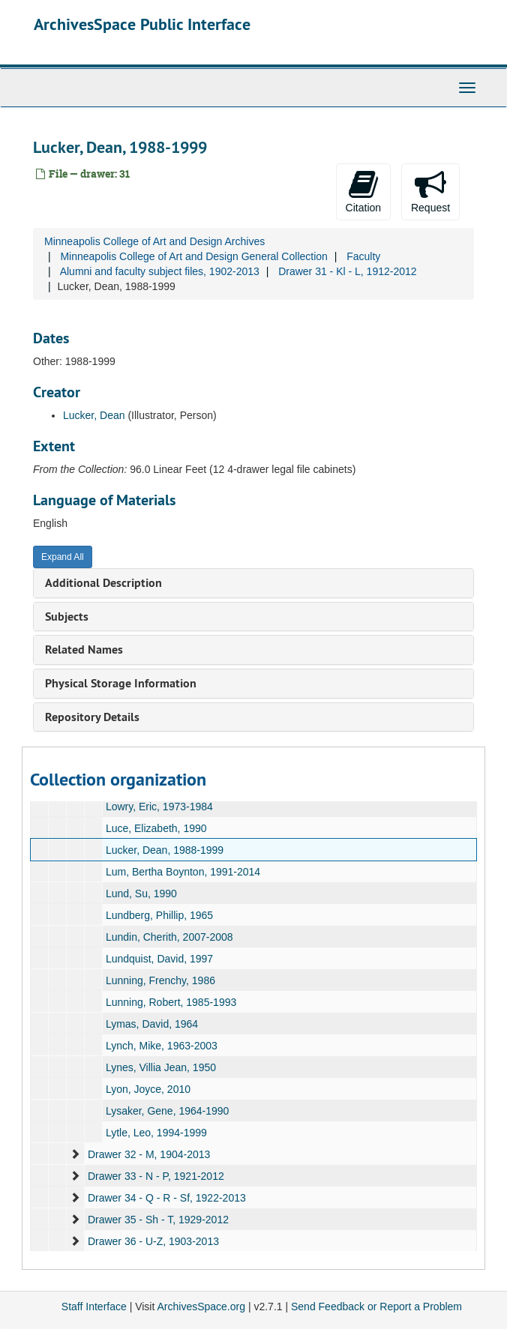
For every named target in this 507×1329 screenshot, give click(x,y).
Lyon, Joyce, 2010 (148, 1089)
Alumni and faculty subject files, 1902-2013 (160, 271)
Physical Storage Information (120, 683)
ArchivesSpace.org (201, 1307)
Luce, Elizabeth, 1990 (156, 828)
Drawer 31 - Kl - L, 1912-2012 (347, 271)
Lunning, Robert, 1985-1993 (171, 1002)
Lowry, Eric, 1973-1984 (159, 807)
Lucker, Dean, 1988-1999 (165, 850)
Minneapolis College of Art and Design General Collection (193, 256)
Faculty (363, 256)
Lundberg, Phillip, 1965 (159, 915)
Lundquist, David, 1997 (159, 959)
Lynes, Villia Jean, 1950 (161, 1067)
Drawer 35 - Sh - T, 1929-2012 (158, 1220)
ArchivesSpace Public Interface (142, 23)
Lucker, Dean (94, 415)
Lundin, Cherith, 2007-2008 (169, 937)
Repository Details (92, 717)
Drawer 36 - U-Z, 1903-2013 (153, 1241)
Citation (363, 191)
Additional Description (103, 583)
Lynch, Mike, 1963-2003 (162, 1046)
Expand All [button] (62, 557)
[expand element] (75, 1154)
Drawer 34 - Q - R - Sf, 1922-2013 (167, 1198)
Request (430, 191)
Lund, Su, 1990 (141, 893)
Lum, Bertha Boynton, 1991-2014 (183, 872)
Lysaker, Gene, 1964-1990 (168, 1111)
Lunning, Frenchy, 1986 (160, 980)
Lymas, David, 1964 (152, 1024)
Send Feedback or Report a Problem (376, 1307)
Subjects (66, 616)
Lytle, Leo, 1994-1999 (156, 1133)
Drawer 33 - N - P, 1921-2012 (156, 1176)
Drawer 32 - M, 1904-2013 (149, 1154)
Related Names (84, 649)
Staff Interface (94, 1307)
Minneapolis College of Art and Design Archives (154, 241)
